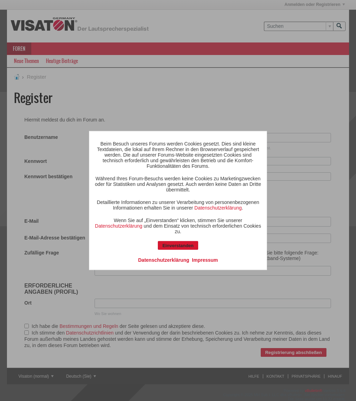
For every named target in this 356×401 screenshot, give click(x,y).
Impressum (205, 260)
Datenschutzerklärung (218, 208)
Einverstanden (178, 245)
